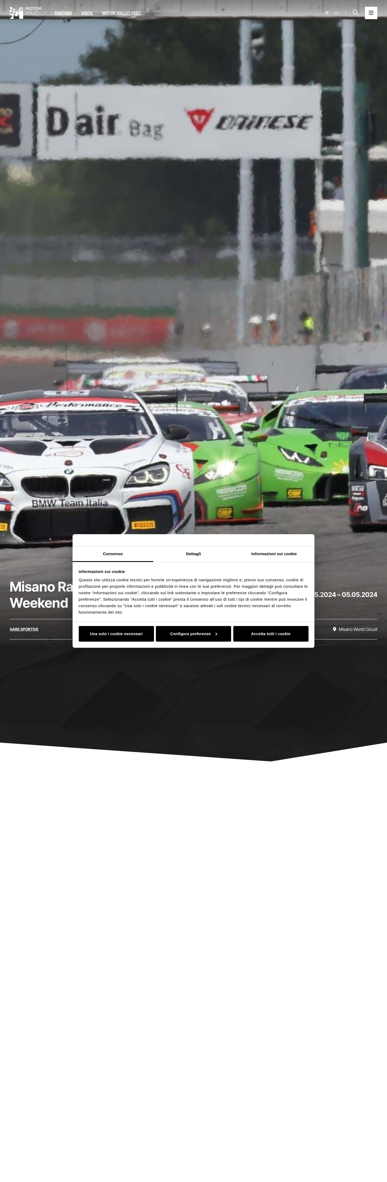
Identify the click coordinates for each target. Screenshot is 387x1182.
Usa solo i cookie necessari (116, 633)
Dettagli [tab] (193, 553)
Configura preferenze (193, 633)
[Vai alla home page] (25, 13)
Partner (63, 13)
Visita (87, 13)
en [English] (336, 13)
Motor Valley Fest (121, 13)
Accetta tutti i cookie (271, 633)
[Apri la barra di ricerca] (355, 13)
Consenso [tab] (113, 553)
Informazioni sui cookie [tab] (274, 553)
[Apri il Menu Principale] (371, 13)
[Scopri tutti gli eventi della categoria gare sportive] (24, 629)
